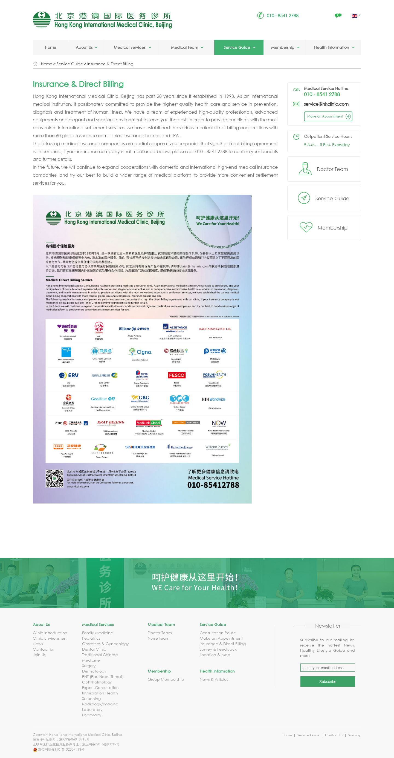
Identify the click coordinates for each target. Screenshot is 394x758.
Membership (282, 47)
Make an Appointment (329, 116)
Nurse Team (158, 638)
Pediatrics (91, 638)
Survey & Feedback (218, 649)
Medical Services (129, 47)
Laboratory (92, 709)
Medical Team (184, 47)
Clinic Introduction (50, 632)
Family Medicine (97, 632)
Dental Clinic (94, 649)
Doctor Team (332, 169)
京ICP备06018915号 (74, 739)
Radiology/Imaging (100, 703)
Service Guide (237, 47)
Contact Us (43, 649)
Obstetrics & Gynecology (105, 643)
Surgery (89, 665)
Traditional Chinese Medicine (100, 657)
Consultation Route (218, 632)
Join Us (39, 654)
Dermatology (94, 671)
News (38, 643)
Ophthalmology (97, 682)
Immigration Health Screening (100, 695)
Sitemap (354, 735)
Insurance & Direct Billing (110, 63)
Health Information (331, 47)
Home (50, 47)
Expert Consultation (100, 687)
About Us (84, 47)
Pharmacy (92, 714)
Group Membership (166, 679)
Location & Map (215, 654)
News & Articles (214, 679)
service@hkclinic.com (326, 104)
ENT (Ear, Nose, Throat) (103, 676)
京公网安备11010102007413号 (59, 749)
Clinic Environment (50, 638)
